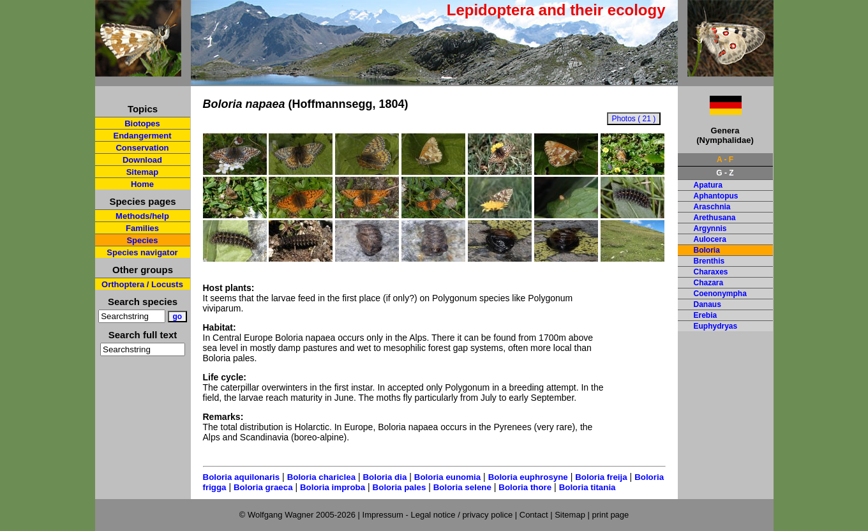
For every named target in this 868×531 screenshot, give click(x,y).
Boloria (707, 250)
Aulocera (710, 239)
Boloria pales (399, 487)
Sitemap (142, 172)
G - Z (724, 172)
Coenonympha (720, 293)
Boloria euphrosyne (528, 477)
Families (142, 228)
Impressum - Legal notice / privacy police (439, 515)
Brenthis (709, 261)
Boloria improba (332, 487)
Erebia (705, 315)
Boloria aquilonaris (241, 477)
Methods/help (142, 216)
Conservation (142, 148)
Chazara (709, 282)
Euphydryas (716, 326)
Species (142, 240)
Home (142, 184)
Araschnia (712, 206)
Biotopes (142, 123)
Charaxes (711, 271)
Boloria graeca (263, 487)
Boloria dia (385, 477)
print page (610, 515)
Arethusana (715, 217)
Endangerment (142, 135)
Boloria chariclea (321, 477)
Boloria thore (524, 487)
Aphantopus (716, 195)
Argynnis (710, 228)
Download (142, 160)
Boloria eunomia (447, 477)
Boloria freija (601, 477)
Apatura (708, 185)
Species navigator (142, 252)
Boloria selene (462, 487)
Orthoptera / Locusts (142, 284)
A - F (725, 159)
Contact (534, 515)
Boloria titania (587, 487)
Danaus (707, 304)
